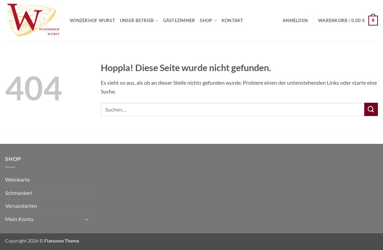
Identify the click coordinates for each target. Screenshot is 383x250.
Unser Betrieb (139, 20)
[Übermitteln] (371, 109)
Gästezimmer (179, 20)
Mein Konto (19, 219)
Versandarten (21, 205)
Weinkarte (17, 179)
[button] (295, 20)
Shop (208, 20)
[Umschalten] (86, 219)
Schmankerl (18, 192)
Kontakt (232, 20)
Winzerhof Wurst (92, 20)
